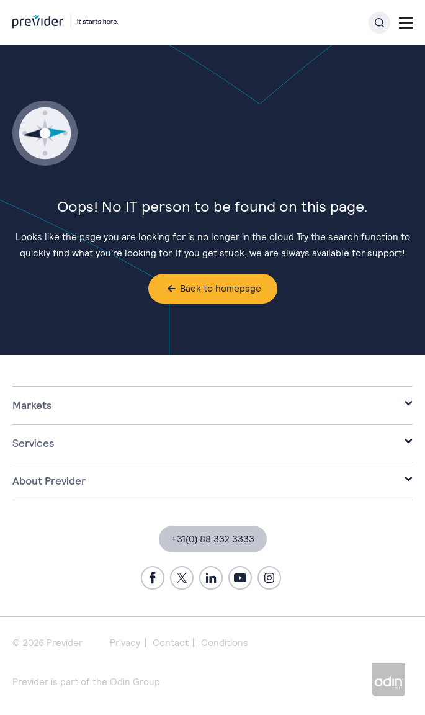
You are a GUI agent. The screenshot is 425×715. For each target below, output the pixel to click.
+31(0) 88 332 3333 (212, 539)
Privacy (125, 643)
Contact (171, 643)
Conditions (224, 643)
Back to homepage (220, 288)
